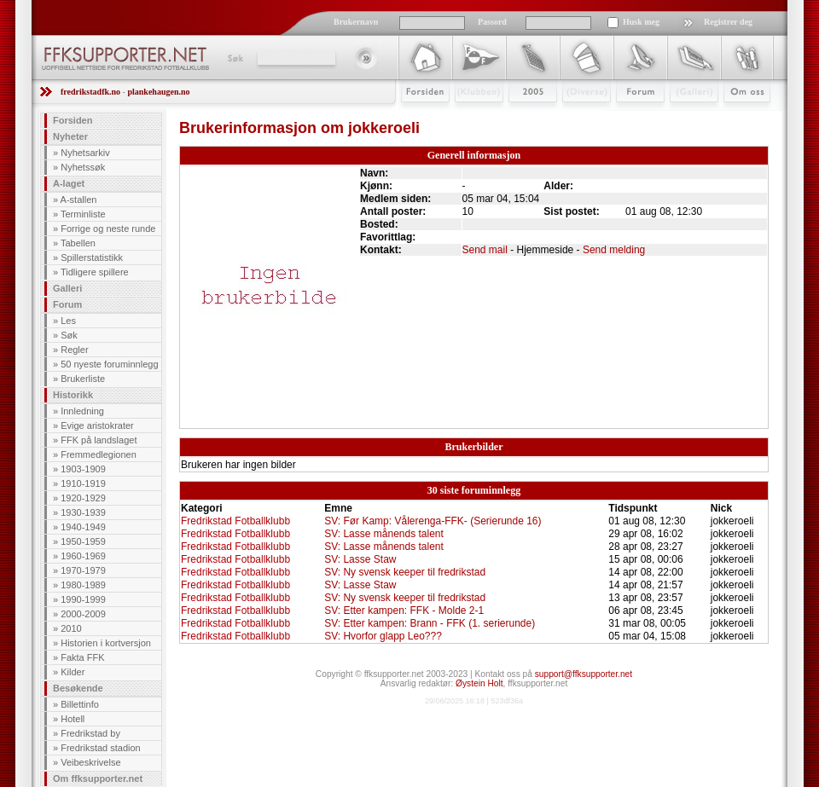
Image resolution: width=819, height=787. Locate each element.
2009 (517, 117)
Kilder (72, 672)
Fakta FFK (82, 657)
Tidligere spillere (95, 272)
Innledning (82, 411)
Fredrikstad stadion (101, 748)
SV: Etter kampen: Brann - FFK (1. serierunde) (429, 623)
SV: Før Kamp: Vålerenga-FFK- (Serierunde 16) (432, 521)
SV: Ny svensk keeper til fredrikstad (404, 572)
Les (68, 320)
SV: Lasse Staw (360, 559)
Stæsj (573, 117)
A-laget (68, 183)
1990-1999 (83, 599)
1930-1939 (83, 512)
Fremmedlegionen (98, 454)
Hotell (72, 719)
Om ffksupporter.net (97, 778)
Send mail (485, 250)
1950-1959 (83, 541)
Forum (628, 117)
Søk (234, 58)
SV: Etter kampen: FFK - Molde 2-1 (404, 610)
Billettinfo (80, 704)
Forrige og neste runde (108, 228)
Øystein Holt (479, 683)
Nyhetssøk (83, 167)
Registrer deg (728, 21)
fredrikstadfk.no (90, 91)
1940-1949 (83, 527)
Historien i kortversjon (106, 643)
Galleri (682, 117)
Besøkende (78, 688)
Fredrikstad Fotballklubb (235, 521)
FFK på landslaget (98, 440)
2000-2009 (83, 614)
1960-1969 (83, 556)
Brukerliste (83, 378)
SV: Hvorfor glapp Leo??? (383, 636)
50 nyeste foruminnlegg (109, 364)
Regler (74, 349)
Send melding (614, 250)
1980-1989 (83, 585)
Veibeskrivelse (90, 762)
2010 (71, 628)
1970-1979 (83, 570)
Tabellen (78, 243)
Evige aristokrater (97, 425)
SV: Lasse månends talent (384, 534)
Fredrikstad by (90, 733)
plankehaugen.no (158, 91)
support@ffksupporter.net (583, 674)
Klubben (471, 117)
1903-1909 (83, 469)
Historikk (73, 395)
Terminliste (83, 214)
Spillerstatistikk (92, 257)
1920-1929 (83, 498)
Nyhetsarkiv (85, 153)
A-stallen (79, 199)
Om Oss (739, 117)
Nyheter (70, 136)
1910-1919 (83, 483)
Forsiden (418, 117)
